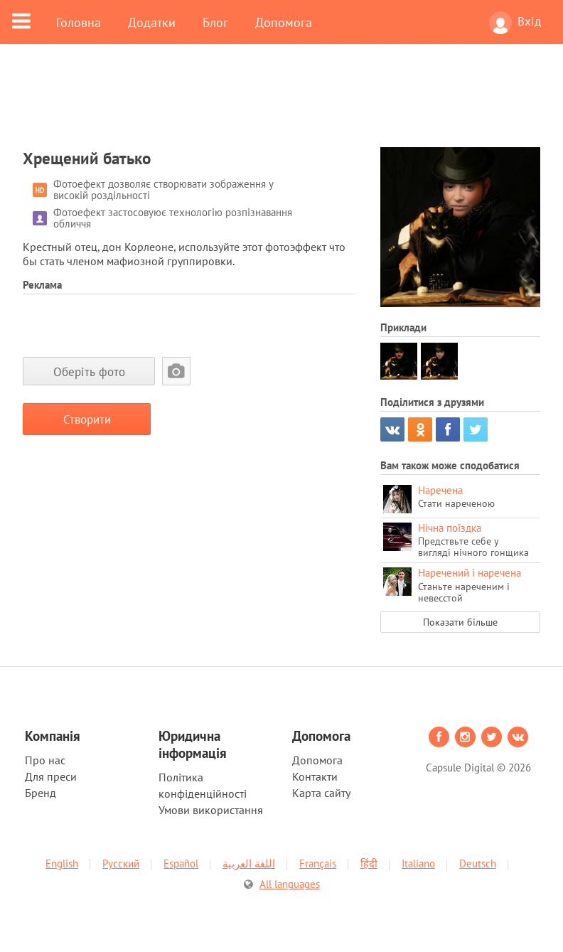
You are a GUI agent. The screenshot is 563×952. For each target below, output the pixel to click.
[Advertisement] (281, 105)
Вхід (515, 22)
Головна (78, 22)
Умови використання (211, 810)
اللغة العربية (248, 863)
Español (180, 863)
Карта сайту (321, 793)
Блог (215, 22)
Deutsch (477, 863)
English (61, 863)
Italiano (418, 863)
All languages (289, 884)
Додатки (152, 22)
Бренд (40, 793)
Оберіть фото (89, 371)
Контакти (315, 776)
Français (317, 863)
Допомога (283, 22)
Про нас (45, 760)
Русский (120, 863)
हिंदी (368, 863)
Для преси (51, 776)
